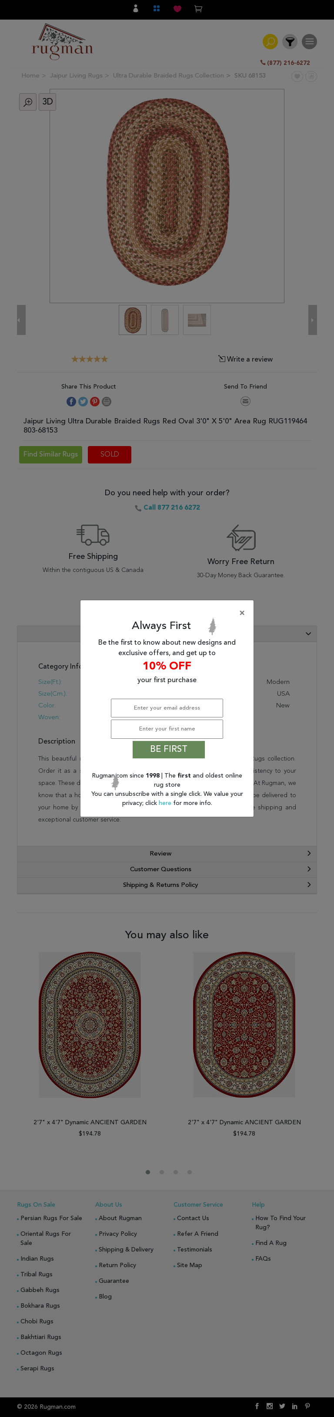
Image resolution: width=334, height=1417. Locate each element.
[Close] (169, 613)
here (166, 803)
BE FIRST (168, 749)
